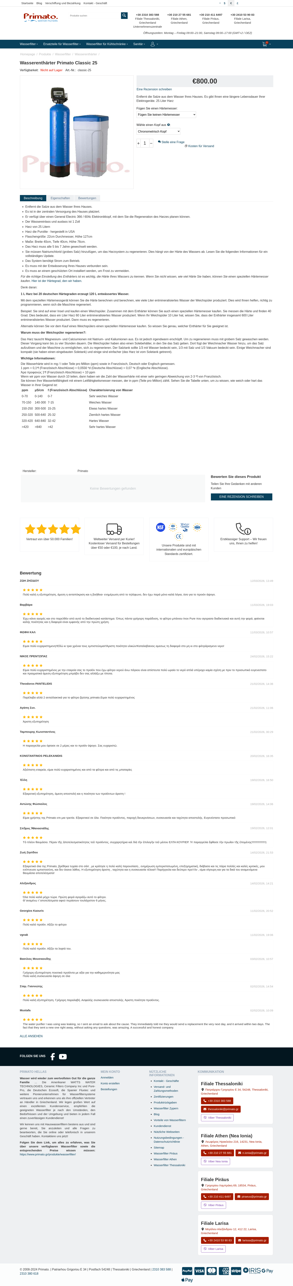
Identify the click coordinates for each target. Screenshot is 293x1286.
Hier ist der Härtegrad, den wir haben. (56, 280)
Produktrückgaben (165, 1102)
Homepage (27, 54)
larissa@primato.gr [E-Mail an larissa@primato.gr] (252, 1240)
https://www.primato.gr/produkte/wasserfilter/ (48, 1154)
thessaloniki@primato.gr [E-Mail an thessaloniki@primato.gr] (221, 1109)
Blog (39, 3)
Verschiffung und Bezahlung (63, 3)
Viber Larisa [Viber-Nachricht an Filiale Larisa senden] (213, 1248)
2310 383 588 (161, 1269)
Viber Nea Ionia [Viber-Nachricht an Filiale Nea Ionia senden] (215, 1161)
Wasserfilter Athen (165, 1159)
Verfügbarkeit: (29, 70)
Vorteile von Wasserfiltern (170, 1120)
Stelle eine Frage (171, 142)
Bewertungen (87, 198)
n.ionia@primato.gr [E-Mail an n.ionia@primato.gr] (252, 1152)
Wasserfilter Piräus (166, 1153)
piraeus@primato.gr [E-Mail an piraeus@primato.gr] (252, 1196)
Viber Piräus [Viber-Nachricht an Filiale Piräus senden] (213, 1205)
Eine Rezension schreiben (154, 89)
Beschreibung (33, 198)
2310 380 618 (29, 1273)
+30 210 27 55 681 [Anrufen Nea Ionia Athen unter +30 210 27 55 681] (217, 1152)
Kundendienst (162, 1126)
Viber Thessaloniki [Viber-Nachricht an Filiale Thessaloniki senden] (217, 1117)
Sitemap (159, 1147)
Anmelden (107, 1077)
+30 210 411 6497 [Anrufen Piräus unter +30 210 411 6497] (217, 1196)
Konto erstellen (110, 1083)
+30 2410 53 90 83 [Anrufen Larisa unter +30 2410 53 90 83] (217, 1240)
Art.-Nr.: (70, 70)
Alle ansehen (31, 1036)
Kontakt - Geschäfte (166, 1080)
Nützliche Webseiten (167, 1131)
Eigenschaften (60, 198)
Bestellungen (109, 1089)
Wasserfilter (63, 54)
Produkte (45, 54)
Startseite (27, 3)
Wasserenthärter (86, 54)
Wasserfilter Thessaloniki (169, 1165)
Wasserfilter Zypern (166, 1108)
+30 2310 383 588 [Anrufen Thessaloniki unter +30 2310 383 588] (217, 1100)
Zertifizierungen (163, 1096)
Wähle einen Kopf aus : (154, 125)
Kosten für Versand (201, 146)
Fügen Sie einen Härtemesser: (157, 108)
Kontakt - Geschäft (95, 3)
